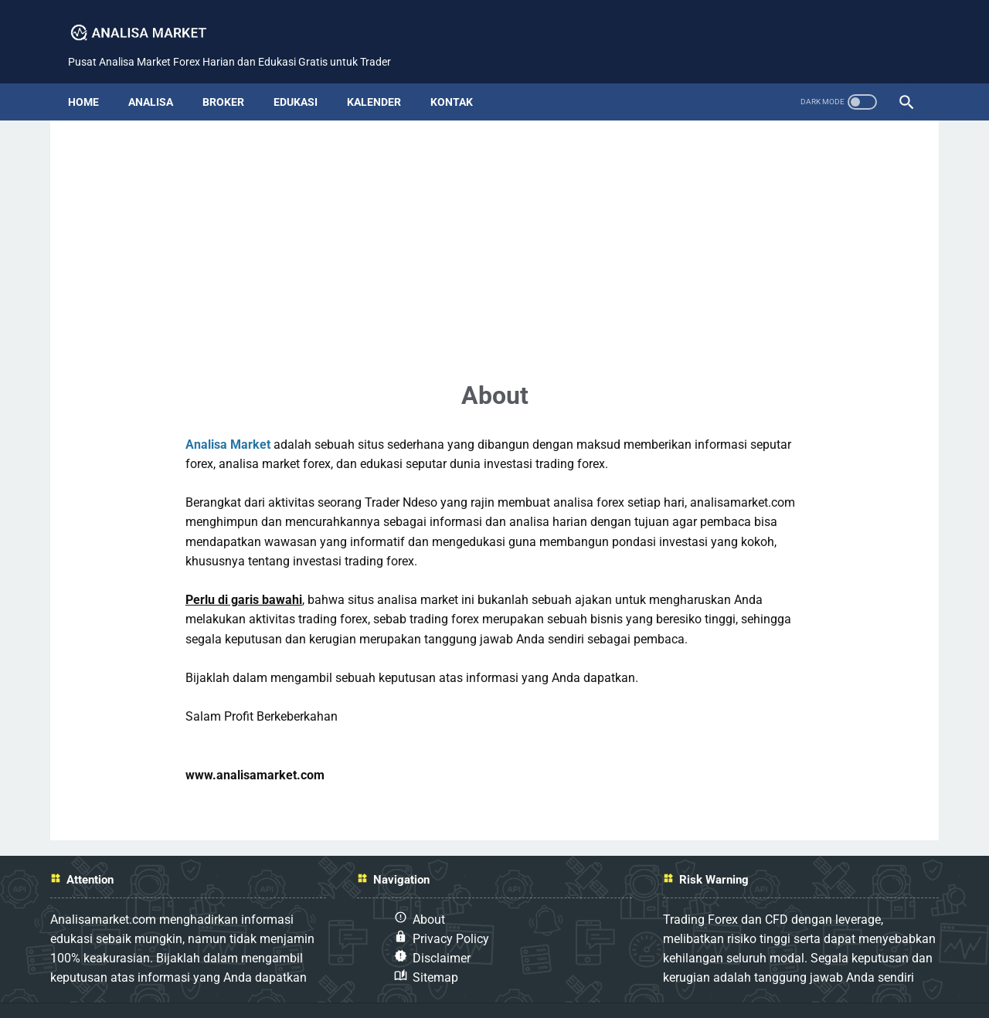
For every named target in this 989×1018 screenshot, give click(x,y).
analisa (160, 76)
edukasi (306, 76)
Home (93, 76)
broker (233, 76)
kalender (384, 76)
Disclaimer (442, 932)
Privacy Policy (451, 913)
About (429, 894)
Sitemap (435, 952)
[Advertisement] (494, 215)
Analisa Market (227, 419)
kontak (461, 76)
